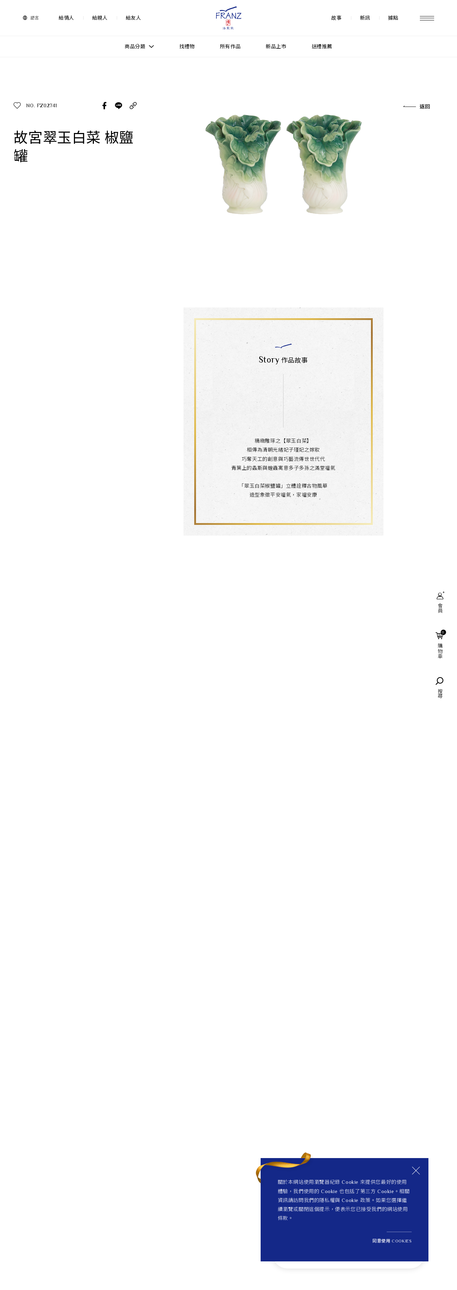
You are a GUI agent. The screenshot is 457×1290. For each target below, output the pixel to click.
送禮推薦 (322, 46)
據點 (393, 18)
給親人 (100, 18)
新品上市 (276, 46)
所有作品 (230, 46)
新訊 (365, 18)
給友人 (133, 18)
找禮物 (187, 46)
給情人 (66, 18)
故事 (336, 18)
